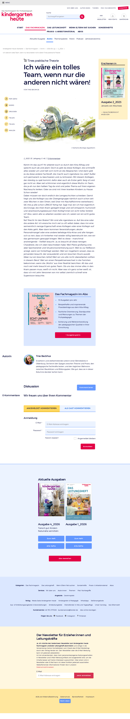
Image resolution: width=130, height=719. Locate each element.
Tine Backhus (33, 90)
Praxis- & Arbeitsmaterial (98, 585)
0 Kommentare (54, 158)
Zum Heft (51, 539)
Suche (48, 13)
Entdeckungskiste (55, 605)
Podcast (79, 39)
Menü (7, 3)
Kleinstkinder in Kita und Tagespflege (78, 605)
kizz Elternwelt (114, 605)
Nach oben (65, 701)
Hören (72, 39)
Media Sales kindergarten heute (44, 601)
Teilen (12, 118)
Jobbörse (123, 8)
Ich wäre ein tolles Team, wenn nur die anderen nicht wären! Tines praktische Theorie (31, 53)
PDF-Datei (13, 99)
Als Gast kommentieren (77, 408)
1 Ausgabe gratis (73, 335)
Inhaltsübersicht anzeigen (110, 113)
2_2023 (60, 49)
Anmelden (87, 446)
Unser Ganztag (100, 605)
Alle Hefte (51, 546)
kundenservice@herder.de (68, 610)
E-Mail (39, 423)
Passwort (37, 430)
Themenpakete (61, 39)
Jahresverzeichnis (92, 39)
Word (11, 105)
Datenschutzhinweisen (45, 667)
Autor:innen (85, 8)
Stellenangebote (97, 601)
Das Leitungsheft (48, 585)
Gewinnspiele (69, 595)
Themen (95, 8)
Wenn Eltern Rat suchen (65, 585)
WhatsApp (85, 601)
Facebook (59, 616)
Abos (112, 585)
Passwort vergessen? (52, 438)
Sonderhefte (82, 585)
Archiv (49, 39)
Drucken (13, 111)
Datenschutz (65, 697)
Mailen (12, 130)
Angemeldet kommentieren (42, 408)
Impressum (90, 697)
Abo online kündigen (88, 610)
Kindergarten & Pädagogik (68, 601)
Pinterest (82, 616)
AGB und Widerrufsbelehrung (47, 697)
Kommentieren (86, 387)
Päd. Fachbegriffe (108, 8)
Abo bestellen (65, 558)
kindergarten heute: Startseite (13, 49)
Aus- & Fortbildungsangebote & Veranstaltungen (28, 605)
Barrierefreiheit (77, 697)
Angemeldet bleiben (86, 438)
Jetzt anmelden (84, 675)
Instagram (71, 616)
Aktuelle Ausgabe (37, 39)
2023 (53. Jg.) (51, 49)
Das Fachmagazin (32, 49)
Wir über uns (72, 8)
